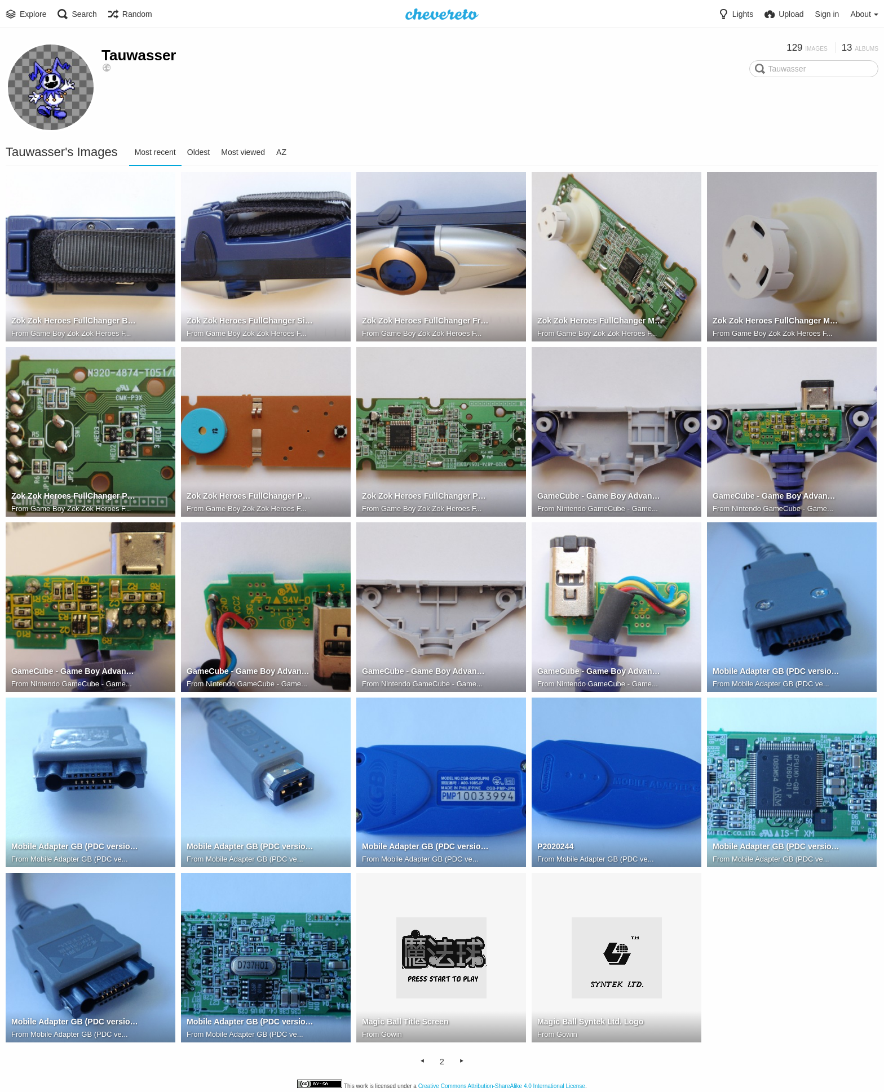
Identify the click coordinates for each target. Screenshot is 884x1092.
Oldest (198, 152)
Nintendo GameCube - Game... (607, 508)
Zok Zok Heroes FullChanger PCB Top (425, 496)
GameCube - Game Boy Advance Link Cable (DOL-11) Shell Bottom (425, 671)
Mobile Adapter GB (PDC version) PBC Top (776, 846)
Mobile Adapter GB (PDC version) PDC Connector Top (74, 1022)
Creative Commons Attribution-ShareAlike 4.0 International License (501, 1086)
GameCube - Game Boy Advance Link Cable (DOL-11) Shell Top (600, 496)
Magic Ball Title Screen (405, 1022)
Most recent (155, 152)
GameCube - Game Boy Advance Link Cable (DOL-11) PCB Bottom (74, 671)
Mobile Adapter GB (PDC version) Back (425, 846)
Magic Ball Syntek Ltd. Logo (590, 1022)
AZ (281, 152)
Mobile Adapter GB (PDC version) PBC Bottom (250, 1022)
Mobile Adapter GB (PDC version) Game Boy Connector (250, 846)
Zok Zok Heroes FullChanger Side (250, 321)
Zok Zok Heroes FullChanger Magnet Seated (600, 321)
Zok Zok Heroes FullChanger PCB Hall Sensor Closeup (74, 496)
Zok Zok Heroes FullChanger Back (74, 321)
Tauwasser (138, 55)
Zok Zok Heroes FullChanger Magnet (776, 321)
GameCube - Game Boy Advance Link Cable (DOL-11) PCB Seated (776, 496)
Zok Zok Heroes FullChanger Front (425, 321)
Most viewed (243, 152)
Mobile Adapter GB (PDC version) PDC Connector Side (74, 846)
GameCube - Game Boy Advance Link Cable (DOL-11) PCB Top (250, 671)
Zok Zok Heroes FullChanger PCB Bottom (250, 496)
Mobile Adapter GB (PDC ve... (780, 684)
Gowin (391, 1034)
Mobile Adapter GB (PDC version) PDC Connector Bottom (776, 671)
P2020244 (555, 846)
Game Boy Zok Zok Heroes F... (80, 333)
